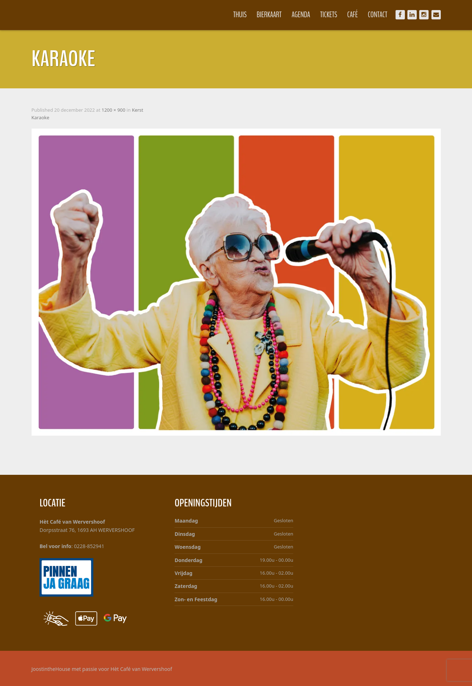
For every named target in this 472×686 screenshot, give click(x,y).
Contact (377, 15)
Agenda (301, 15)
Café (352, 15)
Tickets (328, 15)
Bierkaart (269, 15)
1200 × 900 (113, 110)
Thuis (240, 15)
